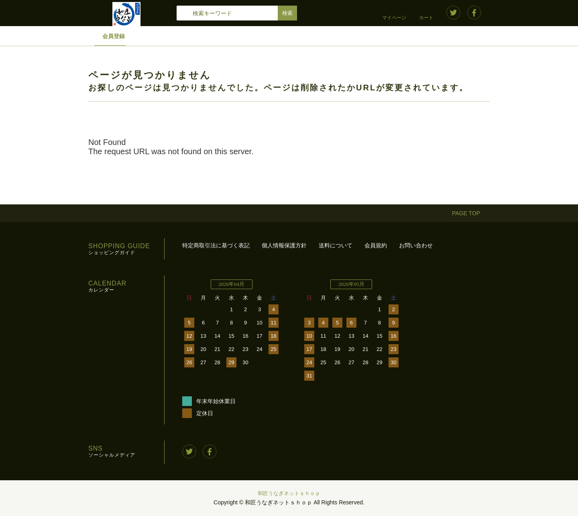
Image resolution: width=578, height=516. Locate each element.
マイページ (394, 17)
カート (426, 17)
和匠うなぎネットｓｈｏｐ (289, 493)
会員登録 (113, 36)
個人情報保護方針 (284, 245)
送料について (335, 245)
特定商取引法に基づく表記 (216, 245)
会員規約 (375, 245)
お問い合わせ (416, 245)
